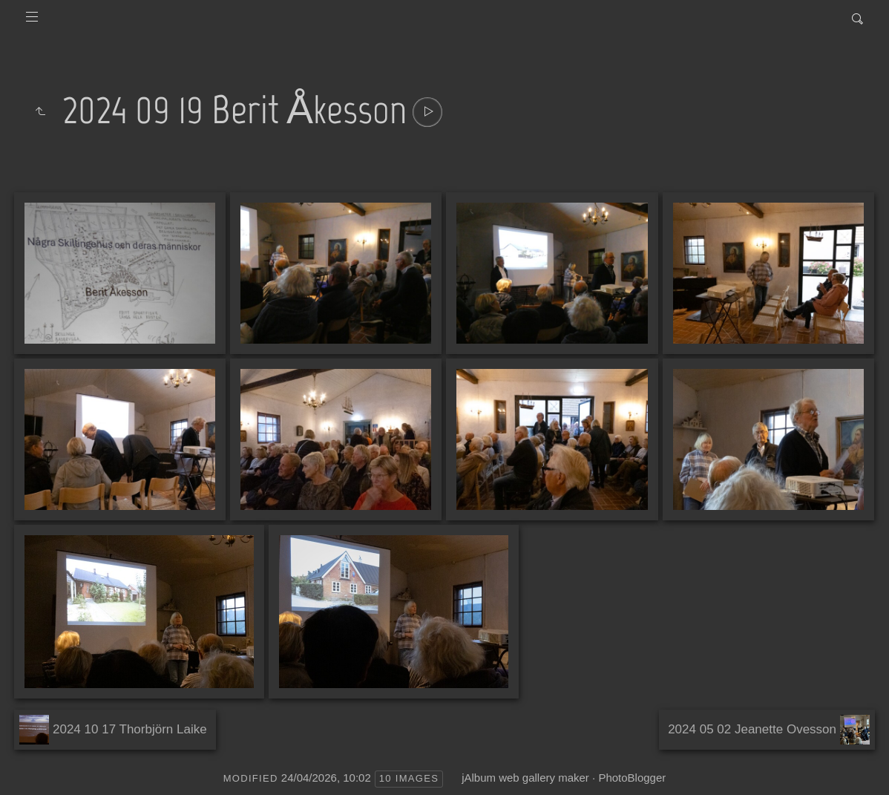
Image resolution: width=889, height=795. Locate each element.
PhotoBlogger (632, 777)
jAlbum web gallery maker (525, 777)
